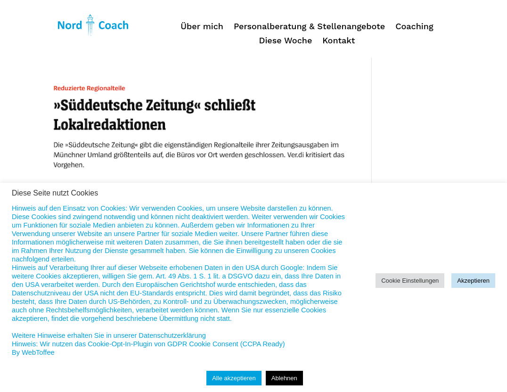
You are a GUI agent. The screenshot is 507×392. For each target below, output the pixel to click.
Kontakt (338, 41)
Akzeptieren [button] (473, 280)
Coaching (414, 27)
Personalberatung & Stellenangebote (309, 27)
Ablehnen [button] (284, 378)
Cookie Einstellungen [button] (410, 280)
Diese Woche (285, 41)
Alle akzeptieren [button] (234, 378)
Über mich (201, 27)
